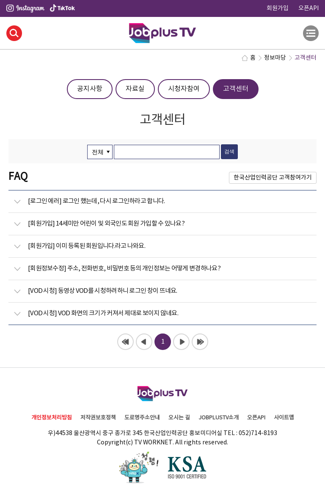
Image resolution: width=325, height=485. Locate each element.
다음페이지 (181, 341)
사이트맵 (284, 418)
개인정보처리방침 (51, 418)
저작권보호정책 (98, 418)
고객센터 (235, 89)
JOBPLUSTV (162, 32)
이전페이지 (144, 341)
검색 (14, 33)
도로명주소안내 (142, 418)
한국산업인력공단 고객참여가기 (273, 177)
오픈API (308, 8)
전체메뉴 (311, 33)
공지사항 (89, 89)
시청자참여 (184, 89)
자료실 (135, 89)
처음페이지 (125, 341)
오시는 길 (179, 418)
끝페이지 (200, 341)
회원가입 (278, 8)
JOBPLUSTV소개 (218, 418)
